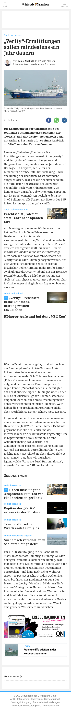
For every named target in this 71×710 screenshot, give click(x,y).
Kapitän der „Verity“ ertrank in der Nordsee (22, 510)
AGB (12, 699)
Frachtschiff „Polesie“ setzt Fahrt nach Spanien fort (23, 218)
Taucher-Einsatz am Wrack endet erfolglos (21, 526)
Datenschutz (22, 699)
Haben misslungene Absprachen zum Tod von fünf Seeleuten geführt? (24, 494)
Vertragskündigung (21, 702)
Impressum (37, 699)
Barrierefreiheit (52, 699)
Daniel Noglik (25, 61)
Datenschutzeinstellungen (46, 702)
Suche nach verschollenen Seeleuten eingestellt (24, 542)
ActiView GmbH (51, 705)
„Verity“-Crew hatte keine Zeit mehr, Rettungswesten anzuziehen (22, 304)
